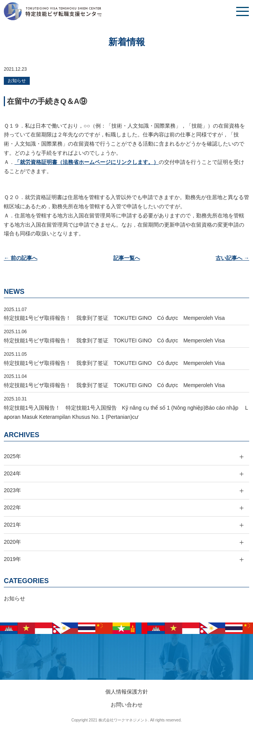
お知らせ (17, 80)
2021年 (12, 525)
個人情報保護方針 (126, 692)
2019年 (12, 559)
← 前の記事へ (20, 258)
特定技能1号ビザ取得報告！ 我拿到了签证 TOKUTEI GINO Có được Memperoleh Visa (114, 318)
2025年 (12, 456)
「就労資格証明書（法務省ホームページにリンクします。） (87, 162)
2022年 (12, 507)
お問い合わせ (127, 705)
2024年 (12, 473)
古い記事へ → (232, 258)
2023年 (12, 490)
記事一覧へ (126, 258)
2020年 (12, 542)
